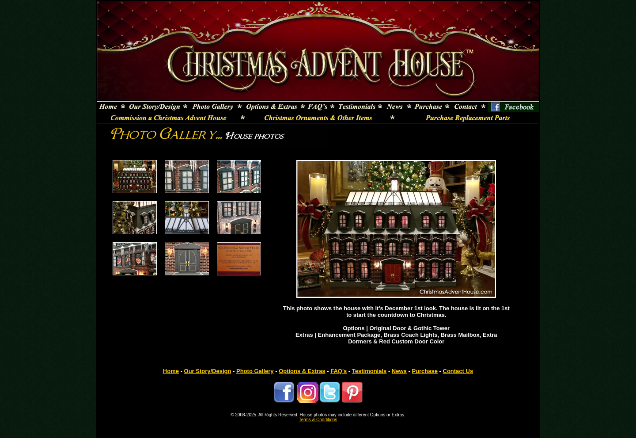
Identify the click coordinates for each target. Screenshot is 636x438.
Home (171, 371)
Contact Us (458, 371)
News (399, 371)
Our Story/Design (207, 371)
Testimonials (369, 371)
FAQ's (338, 371)
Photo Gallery (255, 371)
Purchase (425, 371)
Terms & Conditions (318, 419)
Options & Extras (302, 371)
